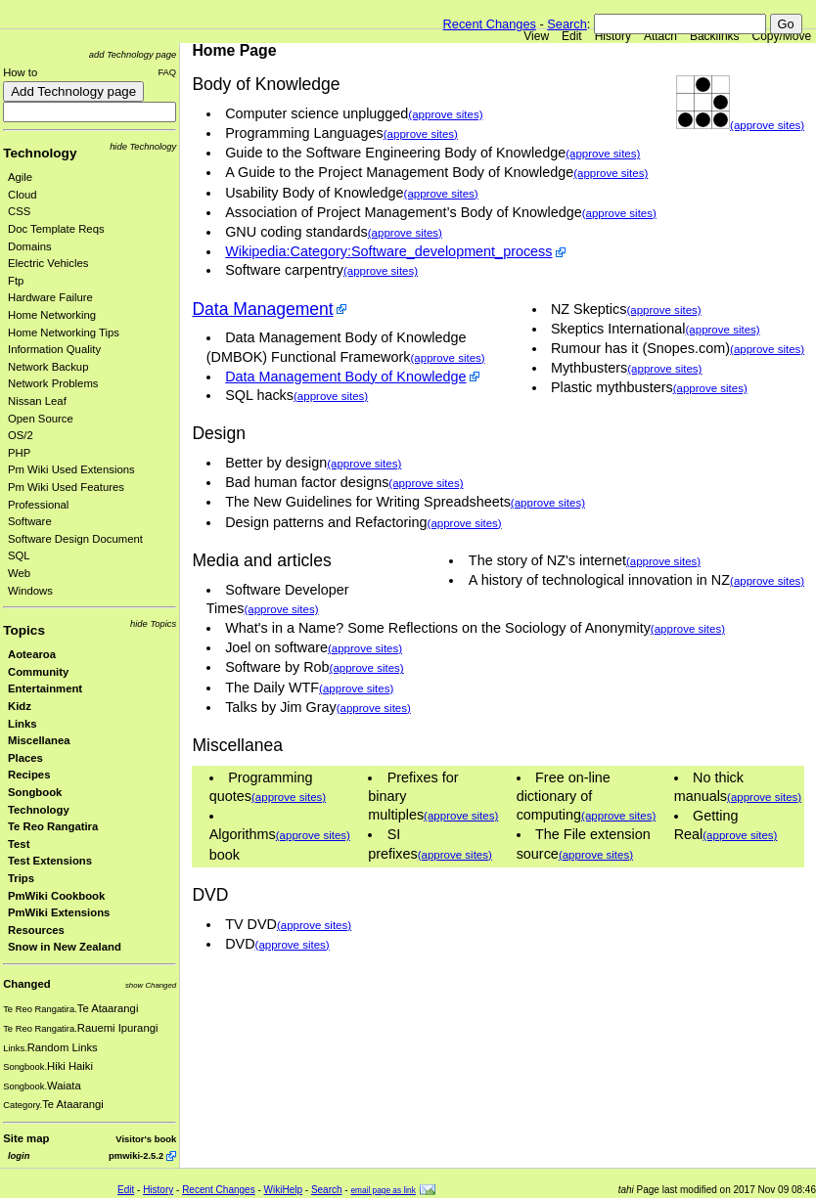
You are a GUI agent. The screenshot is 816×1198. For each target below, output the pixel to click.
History (613, 36)
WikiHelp (283, 1189)
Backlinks (715, 36)
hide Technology (143, 146)
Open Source (40, 418)
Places (25, 758)
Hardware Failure (50, 297)
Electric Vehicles (48, 263)
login (18, 1155)
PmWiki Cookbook (56, 896)
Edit (572, 36)
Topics (24, 630)
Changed (26, 984)
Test (18, 844)
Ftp (15, 281)
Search (567, 24)
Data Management (262, 309)
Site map (26, 1138)
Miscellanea (39, 740)
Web (19, 573)
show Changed (150, 985)
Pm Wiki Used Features (66, 487)
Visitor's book (145, 1138)
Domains (30, 246)
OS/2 (20, 435)
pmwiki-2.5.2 (136, 1155)
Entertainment (45, 688)
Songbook (35, 792)
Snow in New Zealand (64, 947)
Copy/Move (782, 36)
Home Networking (52, 315)
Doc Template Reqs (56, 229)
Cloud (22, 194)
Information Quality (54, 349)
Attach (660, 36)
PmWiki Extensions (59, 912)
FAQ (167, 72)
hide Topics (153, 623)
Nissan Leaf (37, 401)
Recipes (29, 774)
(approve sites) (767, 125)
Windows (30, 591)
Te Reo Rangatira (53, 826)
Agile (20, 177)
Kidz (19, 706)
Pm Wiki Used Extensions (71, 469)
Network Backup (48, 367)
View (536, 36)
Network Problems (53, 383)
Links (22, 724)
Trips (21, 878)
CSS (19, 211)
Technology (39, 153)
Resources (36, 930)
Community (38, 672)
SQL (19, 555)
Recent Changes (489, 24)
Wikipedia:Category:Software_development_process (388, 251)
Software (30, 521)
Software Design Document (75, 539)
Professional (38, 504)
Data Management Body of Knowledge (345, 376)
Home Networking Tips (63, 332)
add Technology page (132, 54)
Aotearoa (32, 654)
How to (20, 72)
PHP (19, 453)
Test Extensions (50, 860)
